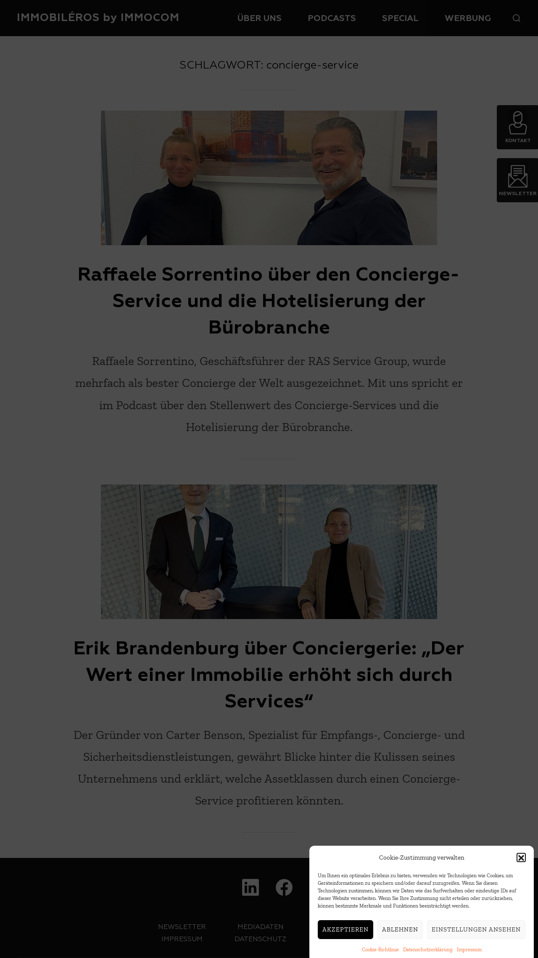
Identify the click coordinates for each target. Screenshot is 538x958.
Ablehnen (400, 937)
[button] (521, 865)
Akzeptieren (345, 937)
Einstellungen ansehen (476, 937)
